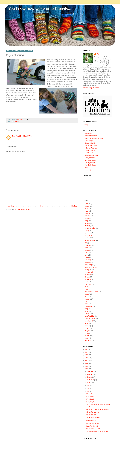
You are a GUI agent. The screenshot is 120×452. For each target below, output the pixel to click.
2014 (87, 352)
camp (86, 221)
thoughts (87, 331)
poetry (87, 311)
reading (87, 314)
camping (87, 223)
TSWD (87, 333)
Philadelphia (88, 306)
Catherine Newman (91, 136)
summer (87, 326)
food (86, 255)
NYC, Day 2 (90, 399)
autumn (87, 206)
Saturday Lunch (90, 318)
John (13, 136)
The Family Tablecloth (93, 417)
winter (86, 338)
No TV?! (89, 393)
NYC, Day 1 (90, 402)
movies (87, 287)
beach (87, 211)
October (89, 377)
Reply (14, 142)
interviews (88, 274)
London (87, 282)
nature (87, 294)
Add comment (12, 146)
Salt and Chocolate (91, 145)
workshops (88, 340)
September (90, 380)
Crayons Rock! (91, 420)
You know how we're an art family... (97, 431)
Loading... (86, 125)
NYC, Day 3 (90, 396)
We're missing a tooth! (93, 429)
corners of (88, 233)
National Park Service (91, 291)
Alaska (87, 203)
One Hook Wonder (90, 160)
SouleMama (88, 133)
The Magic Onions (90, 165)
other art (87, 299)
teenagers (88, 328)
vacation (87, 335)
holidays (87, 270)
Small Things (89, 141)
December (90, 371)
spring (16, 121)
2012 (87, 358)
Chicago (87, 230)
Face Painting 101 (92, 426)
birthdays (87, 216)
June (88, 388)
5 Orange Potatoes (91, 148)
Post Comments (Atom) (22, 209)
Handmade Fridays (91, 267)
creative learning (90, 240)
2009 (87, 366)
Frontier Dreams (90, 150)
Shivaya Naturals (90, 158)
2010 (87, 363)
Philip (86, 309)
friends (87, 257)
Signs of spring (91, 415)
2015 (87, 349)
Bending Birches (90, 162)
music (86, 289)
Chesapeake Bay (90, 228)
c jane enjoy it (89, 170)
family (86, 247)
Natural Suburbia (90, 143)
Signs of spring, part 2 (93, 412)
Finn (13, 121)
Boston (87, 218)
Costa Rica (88, 235)
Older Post (73, 206)
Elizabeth (87, 245)
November (90, 374)
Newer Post (10, 206)
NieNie (87, 167)
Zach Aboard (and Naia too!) (94, 138)
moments (87, 284)
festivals (87, 250)
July (88, 385)
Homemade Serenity (91, 155)
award (87, 208)
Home (42, 206)
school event (89, 321)
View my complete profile (91, 88)
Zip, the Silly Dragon (92, 423)
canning (87, 226)
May (88, 391)
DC (86, 243)
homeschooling (89, 272)
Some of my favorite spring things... (97, 409)
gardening (88, 260)
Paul (86, 301)
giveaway (88, 262)
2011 (87, 360)
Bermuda (87, 213)
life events (88, 279)
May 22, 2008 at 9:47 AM (24, 136)
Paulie (87, 304)
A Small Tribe (89, 153)
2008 (87, 369)
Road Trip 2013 (89, 316)
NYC (86, 296)
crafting (87, 238)
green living (88, 265)
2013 (87, 355)
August (89, 382)
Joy (97, 54)
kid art (87, 277)
